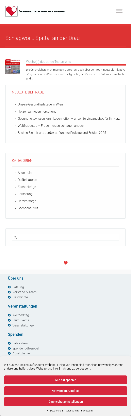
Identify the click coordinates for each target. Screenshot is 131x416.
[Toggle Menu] (119, 11)
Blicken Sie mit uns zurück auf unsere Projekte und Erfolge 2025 (62, 133)
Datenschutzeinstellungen (65, 401)
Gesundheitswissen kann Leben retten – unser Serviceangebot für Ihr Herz (69, 118)
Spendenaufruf (28, 208)
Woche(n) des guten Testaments (48, 62)
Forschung (25, 194)
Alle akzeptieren (65, 380)
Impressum (87, 410)
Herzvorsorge (27, 201)
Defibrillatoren (27, 180)
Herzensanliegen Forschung (37, 111)
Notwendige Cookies (65, 391)
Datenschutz (56, 410)
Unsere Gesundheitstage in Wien (40, 104)
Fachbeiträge (27, 187)
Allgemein (25, 173)
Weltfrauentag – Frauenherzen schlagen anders (51, 126)
